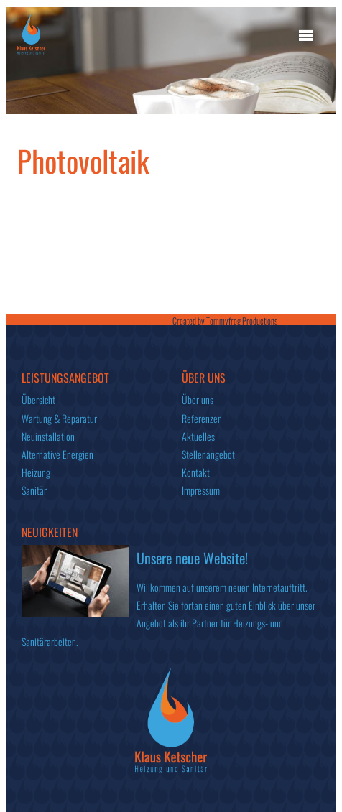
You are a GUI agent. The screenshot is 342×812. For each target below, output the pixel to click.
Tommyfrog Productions (241, 320)
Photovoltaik (83, 160)
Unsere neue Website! (192, 558)
